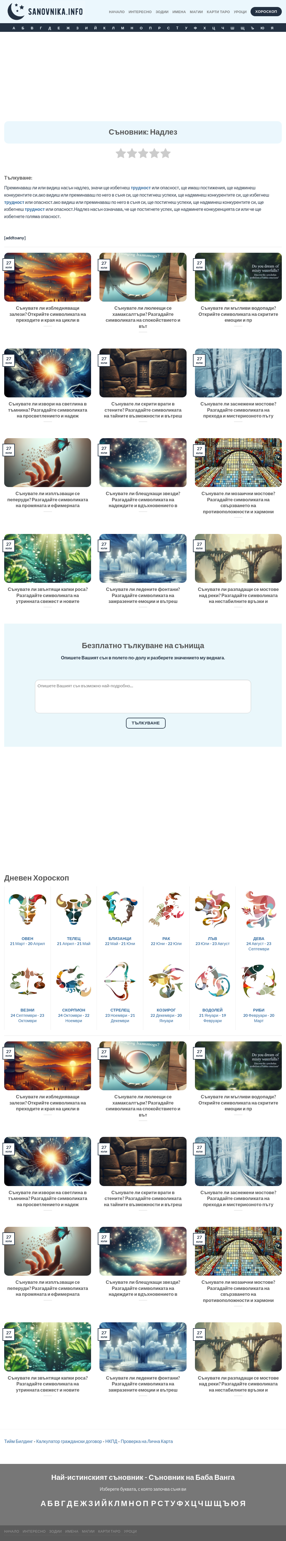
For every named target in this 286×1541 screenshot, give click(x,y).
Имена (179, 11)
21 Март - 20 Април (27, 941)
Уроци (240, 11)
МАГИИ (196, 11)
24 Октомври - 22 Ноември (73, 1015)
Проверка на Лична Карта (147, 1441)
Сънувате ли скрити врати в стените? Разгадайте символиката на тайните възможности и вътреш (143, 410)
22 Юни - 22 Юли (166, 941)
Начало (117, 11)
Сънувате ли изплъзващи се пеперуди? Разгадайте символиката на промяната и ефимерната (47, 499)
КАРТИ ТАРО (218, 11)
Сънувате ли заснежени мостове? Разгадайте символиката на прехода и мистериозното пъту (238, 410)
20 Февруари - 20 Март (259, 1015)
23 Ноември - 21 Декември (120, 1015)
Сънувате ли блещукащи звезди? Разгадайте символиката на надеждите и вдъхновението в (143, 499)
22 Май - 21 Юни (120, 941)
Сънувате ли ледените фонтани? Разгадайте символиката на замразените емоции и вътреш (143, 595)
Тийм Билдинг (18, 1441)
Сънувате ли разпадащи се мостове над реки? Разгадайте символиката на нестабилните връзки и (238, 595)
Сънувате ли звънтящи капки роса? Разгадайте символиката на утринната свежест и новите (48, 595)
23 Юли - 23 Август (213, 941)
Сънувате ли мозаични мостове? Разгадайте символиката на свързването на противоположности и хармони (238, 502)
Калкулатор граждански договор (69, 1441)
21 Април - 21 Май (73, 941)
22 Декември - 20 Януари (166, 1015)
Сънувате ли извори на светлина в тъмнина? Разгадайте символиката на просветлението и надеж (47, 410)
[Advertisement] (143, 79)
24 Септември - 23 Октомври (27, 1015)
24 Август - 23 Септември (258, 943)
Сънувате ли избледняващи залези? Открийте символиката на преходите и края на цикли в (47, 314)
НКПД (111, 1441)
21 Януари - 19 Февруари (212, 1015)
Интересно (140, 11)
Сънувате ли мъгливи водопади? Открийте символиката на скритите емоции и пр (238, 314)
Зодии (162, 11)
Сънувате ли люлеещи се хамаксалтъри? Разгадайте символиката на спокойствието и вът (143, 317)
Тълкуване (146, 722)
